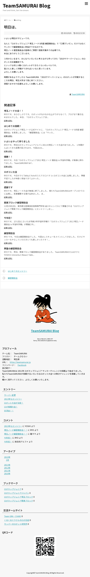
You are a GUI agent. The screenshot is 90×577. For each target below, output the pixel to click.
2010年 (7, 473)
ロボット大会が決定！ (13, 402)
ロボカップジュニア (12, 489)
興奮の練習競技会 (12, 248)
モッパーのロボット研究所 (15, 523)
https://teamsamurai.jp (20, 362)
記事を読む (8, 120)
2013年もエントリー (13, 399)
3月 (7, 460)
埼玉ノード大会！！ (14, 110)
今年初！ (8, 217)
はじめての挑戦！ (12, 126)
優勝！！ (8, 156)
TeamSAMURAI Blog (26, 5)
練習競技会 (9, 233)
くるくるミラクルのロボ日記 (16, 520)
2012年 (7, 467)
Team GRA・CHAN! (12, 516)
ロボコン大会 (10, 171)
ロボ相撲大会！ (11, 406)
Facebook (22, 365)
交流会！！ (9, 410)
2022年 (7, 457)
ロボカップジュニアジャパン (16, 492)
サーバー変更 (10, 395)
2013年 (7, 464)
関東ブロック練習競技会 (16, 202)
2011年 (7, 470)
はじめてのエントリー (14, 271)
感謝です (8, 187)
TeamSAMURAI (78, 94)
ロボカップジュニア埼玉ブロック (18, 496)
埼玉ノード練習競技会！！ (15, 430)
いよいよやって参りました (17, 141)
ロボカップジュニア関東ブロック (18, 500)
